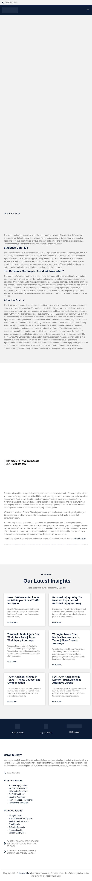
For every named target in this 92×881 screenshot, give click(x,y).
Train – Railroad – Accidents (21, 801)
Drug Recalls (14, 825)
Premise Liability (16, 831)
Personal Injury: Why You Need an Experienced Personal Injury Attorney (67, 600)
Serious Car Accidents (18, 789)
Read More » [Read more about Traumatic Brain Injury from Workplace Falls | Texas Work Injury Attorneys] (12, 662)
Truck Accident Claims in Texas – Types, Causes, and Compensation (23, 680)
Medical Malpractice (17, 833)
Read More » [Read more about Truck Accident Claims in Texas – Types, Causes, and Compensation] (12, 702)
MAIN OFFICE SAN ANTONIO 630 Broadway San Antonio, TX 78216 (22, 852)
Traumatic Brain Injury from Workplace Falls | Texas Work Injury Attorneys (23, 637)
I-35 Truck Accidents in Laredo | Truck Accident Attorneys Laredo (66, 680)
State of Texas (18, 733)
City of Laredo (46, 733)
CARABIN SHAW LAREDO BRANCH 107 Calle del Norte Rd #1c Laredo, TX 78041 (23, 844)
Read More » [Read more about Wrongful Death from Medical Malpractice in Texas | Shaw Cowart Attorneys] (57, 665)
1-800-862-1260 (79, 539)
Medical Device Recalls (18, 822)
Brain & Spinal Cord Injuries (20, 819)
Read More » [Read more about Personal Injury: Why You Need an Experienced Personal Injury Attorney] (57, 622)
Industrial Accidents (17, 798)
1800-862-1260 (11, 3)
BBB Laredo (74, 733)
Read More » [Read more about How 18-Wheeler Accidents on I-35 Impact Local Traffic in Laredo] (12, 622)
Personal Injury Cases (18, 786)
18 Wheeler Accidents (18, 792)
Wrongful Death (15, 816)
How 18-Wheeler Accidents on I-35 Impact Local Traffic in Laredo (23, 600)
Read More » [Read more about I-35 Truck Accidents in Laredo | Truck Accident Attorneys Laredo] (57, 702)
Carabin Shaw (25, 874)
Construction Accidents (18, 803)
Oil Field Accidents (16, 795)
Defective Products (17, 828)
